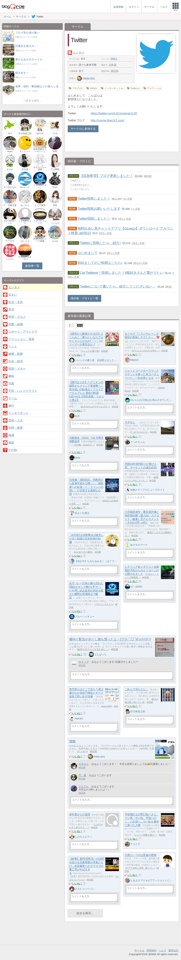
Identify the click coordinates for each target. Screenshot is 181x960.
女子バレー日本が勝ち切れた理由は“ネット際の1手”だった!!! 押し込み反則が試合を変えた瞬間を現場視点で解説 (86, 590)
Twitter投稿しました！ (94, 198)
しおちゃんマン (83, 836)
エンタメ (78, 52)
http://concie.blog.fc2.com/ (107, 120)
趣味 (11, 376)
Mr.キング (25, 187)
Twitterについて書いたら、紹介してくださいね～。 (118, 286)
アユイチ (135, 844)
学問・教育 (15, 427)
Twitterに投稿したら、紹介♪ (100, 243)
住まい (12, 294)
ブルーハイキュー (104, 604)
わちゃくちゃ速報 (40, 168)
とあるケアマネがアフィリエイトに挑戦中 (153, 880)
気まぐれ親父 (82, 513)
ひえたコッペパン (84, 888)
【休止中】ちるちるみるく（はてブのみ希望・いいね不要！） (109, 561)
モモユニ (84, 764)
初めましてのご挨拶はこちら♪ (100, 263)
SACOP (39, 133)
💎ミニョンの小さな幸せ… (145, 351)
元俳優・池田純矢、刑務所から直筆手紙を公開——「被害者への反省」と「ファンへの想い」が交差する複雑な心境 (86, 487)
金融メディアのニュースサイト (147, 489)
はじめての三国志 (83, 552)
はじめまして (88, 253)
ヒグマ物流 (40, 205)
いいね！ (77, 354)
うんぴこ (10, 259)
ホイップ (84, 662)
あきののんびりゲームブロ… (95, 407)
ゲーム (12, 398)
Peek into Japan (10, 150)
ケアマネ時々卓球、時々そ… (140, 868)
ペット (12, 346)
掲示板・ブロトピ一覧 (84, 298)
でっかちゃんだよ (139, 432)
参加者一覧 (32, 265)
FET (10, 133)
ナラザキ (10, 241)
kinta (77, 457)
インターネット (18, 413)
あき (77, 415)
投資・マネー (17, 368)
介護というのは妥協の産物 (140, 855)
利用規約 (151, 950)
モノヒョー (25, 151)
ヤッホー (82, 751)
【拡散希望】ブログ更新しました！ (106, 176)
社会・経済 (15, 361)
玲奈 (55, 205)
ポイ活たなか (9, 187)
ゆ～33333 (136, 586)
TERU (55, 187)
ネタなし (130, 422)
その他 (12, 449)
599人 (114, 58)
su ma (55, 241)
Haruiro (79, 718)
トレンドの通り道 (90, 351)
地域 (11, 435)
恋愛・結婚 (15, 324)
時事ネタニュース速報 (40, 240)
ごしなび (55, 223)
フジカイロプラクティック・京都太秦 (9, 203)
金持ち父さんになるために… (93, 649)
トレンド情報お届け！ (145, 835)
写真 (11, 383)
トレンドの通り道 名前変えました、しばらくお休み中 (105, 360)
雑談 (11, 442)
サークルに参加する (83, 128)
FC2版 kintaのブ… (84, 445)
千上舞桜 (55, 169)
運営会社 (173, 950)
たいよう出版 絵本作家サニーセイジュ (40, 149)
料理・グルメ (17, 316)
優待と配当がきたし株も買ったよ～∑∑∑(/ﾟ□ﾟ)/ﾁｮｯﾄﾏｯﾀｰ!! (110, 639)
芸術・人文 (15, 420)
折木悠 (25, 169)
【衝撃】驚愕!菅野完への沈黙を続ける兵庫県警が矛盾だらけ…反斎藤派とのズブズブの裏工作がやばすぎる (86, 866)
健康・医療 (15, 353)
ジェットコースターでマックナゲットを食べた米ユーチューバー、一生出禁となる (142, 374)
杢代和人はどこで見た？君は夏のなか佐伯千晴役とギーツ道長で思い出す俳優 (86, 693)
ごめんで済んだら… (136, 689)
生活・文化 (15, 302)
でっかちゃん (137, 441)
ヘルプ (162, 950)
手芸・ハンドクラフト (22, 390)
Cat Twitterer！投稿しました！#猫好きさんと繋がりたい (121, 273)
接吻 (72, 741)
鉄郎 (55, 151)
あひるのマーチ (139, 544)
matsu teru (86, 78)
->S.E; (55, 133)
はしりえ (25, 241)
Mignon (134, 359)
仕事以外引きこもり (24, 258)
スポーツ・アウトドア (22, 331)
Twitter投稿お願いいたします (99, 209)
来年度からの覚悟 (79, 814)
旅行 (11, 405)
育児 (11, 309)
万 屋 (82, 775)
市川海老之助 (137, 711)
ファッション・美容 (21, 339)
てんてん (84, 786)
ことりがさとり (24, 222)
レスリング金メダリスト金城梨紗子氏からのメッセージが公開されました (142, 570)
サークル (139, 950)
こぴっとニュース (40, 222)
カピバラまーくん (9, 222)
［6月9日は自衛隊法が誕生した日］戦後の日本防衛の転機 (86, 539)
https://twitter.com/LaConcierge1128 (114, 113)
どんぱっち (100, 654)
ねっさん (25, 205)
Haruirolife (106, 706)
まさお (10, 169)
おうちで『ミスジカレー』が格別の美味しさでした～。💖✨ (142, 337)
